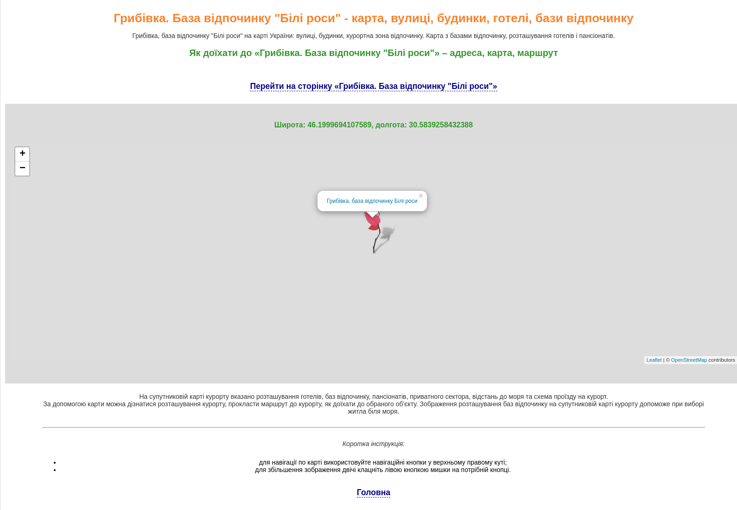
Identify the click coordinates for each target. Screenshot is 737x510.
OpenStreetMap (689, 360)
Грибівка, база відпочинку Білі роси (372, 201)
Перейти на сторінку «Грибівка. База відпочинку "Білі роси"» (373, 86)
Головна (373, 492)
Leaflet (654, 360)
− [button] (22, 169)
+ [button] (22, 154)
